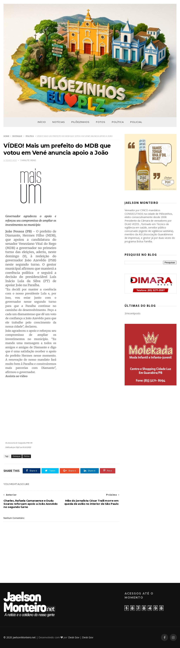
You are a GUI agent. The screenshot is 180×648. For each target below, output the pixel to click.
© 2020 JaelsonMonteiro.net (20, 637)
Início (42, 122)
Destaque (17, 136)
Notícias (58, 122)
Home (6, 136)
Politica (30, 136)
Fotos (100, 122)
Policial (136, 122)
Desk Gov (73, 637)
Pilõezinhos (80, 122)
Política (118, 122)
